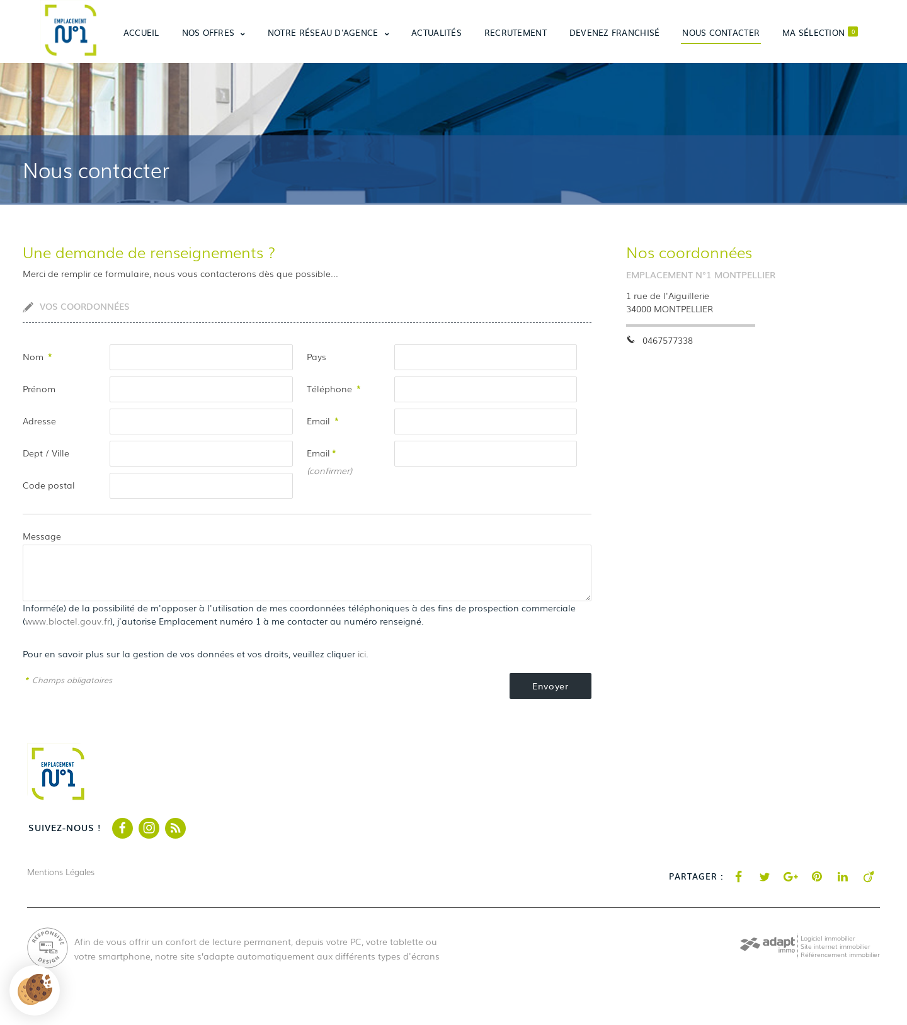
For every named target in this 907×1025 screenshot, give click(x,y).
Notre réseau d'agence (328, 32)
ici (362, 653)
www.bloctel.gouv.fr (67, 620)
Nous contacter (721, 32)
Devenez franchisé (614, 32)
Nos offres (213, 32)
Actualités (436, 32)
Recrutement (515, 32)
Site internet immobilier (835, 946)
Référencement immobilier (840, 954)
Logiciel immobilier (828, 938)
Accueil (141, 32)
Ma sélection (820, 32)
